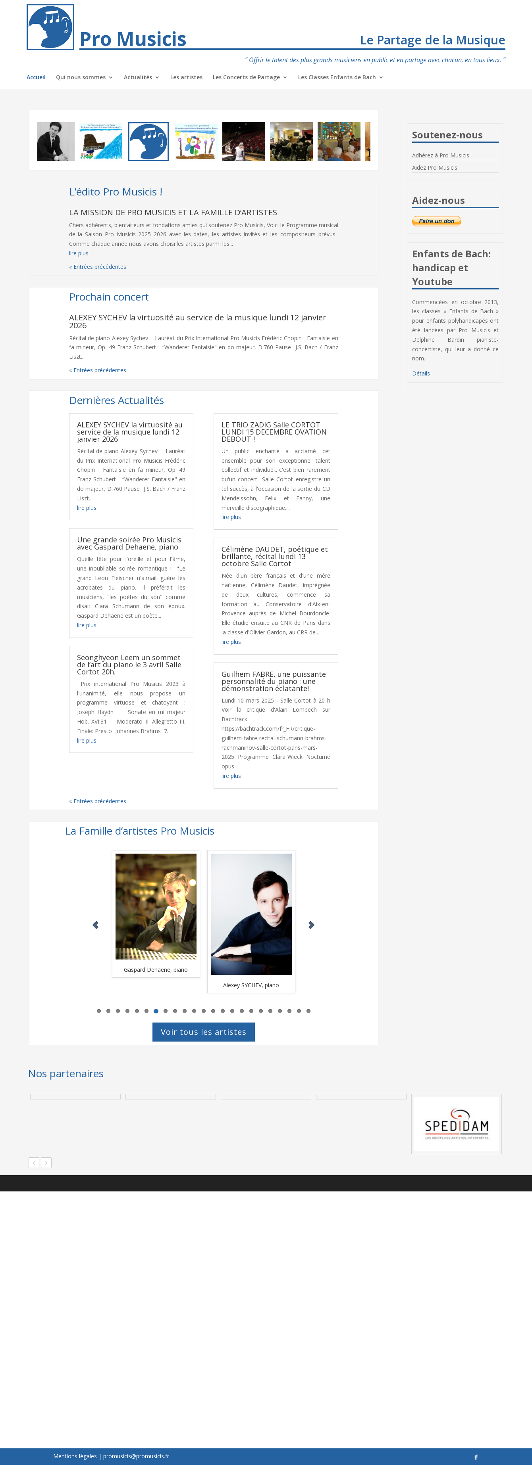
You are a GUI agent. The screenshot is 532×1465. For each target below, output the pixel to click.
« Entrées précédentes (97, 266)
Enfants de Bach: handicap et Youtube (451, 267)
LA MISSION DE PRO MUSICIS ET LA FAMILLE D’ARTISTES (173, 212)
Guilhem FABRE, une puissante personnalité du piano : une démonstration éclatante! (274, 681)
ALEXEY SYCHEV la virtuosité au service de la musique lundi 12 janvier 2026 (197, 321)
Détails (421, 373)
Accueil (36, 78)
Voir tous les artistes (204, 1031)
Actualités (138, 78)
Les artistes (186, 78)
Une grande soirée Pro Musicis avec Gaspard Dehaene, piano (129, 543)
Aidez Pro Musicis (434, 167)
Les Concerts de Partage (246, 78)
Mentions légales (75, 1456)
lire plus (79, 253)
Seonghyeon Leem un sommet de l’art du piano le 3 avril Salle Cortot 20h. (129, 664)
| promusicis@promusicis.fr (133, 1456)
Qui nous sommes (81, 78)
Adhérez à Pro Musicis (440, 155)
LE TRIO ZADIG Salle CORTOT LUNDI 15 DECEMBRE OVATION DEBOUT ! (274, 432)
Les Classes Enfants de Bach (337, 78)
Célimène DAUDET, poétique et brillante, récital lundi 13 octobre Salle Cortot (275, 556)
